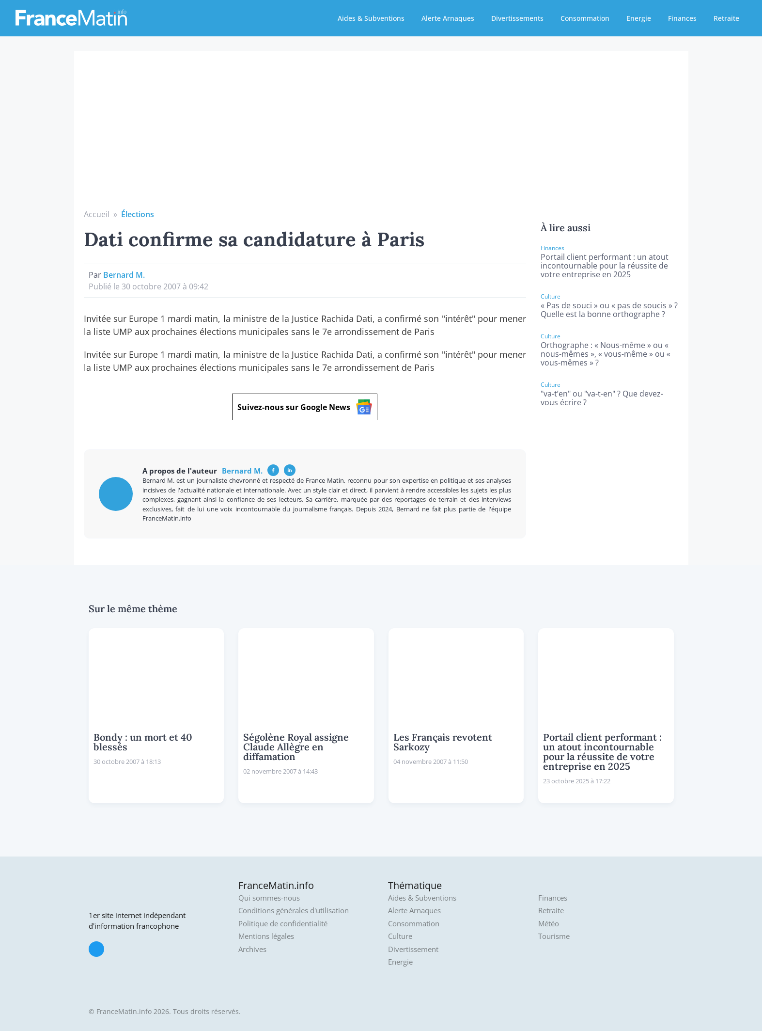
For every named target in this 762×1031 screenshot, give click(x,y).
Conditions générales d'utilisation (293, 910)
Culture (400, 936)
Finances (682, 18)
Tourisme (554, 936)
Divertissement (413, 949)
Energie (638, 18)
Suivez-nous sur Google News (304, 407)
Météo (548, 923)
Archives (252, 949)
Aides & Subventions (371, 18)
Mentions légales (266, 936)
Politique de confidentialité (282, 923)
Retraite (726, 18)
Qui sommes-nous (269, 898)
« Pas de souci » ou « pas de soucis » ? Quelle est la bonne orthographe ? (609, 309)
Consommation (584, 18)
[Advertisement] (381, 136)
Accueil (96, 214)
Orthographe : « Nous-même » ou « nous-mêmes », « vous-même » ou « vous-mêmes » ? (605, 354)
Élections (137, 214)
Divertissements (517, 18)
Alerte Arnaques (447, 18)
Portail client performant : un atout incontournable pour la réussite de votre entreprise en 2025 (605, 266)
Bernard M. (124, 275)
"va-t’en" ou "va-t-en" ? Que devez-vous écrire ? (602, 398)
